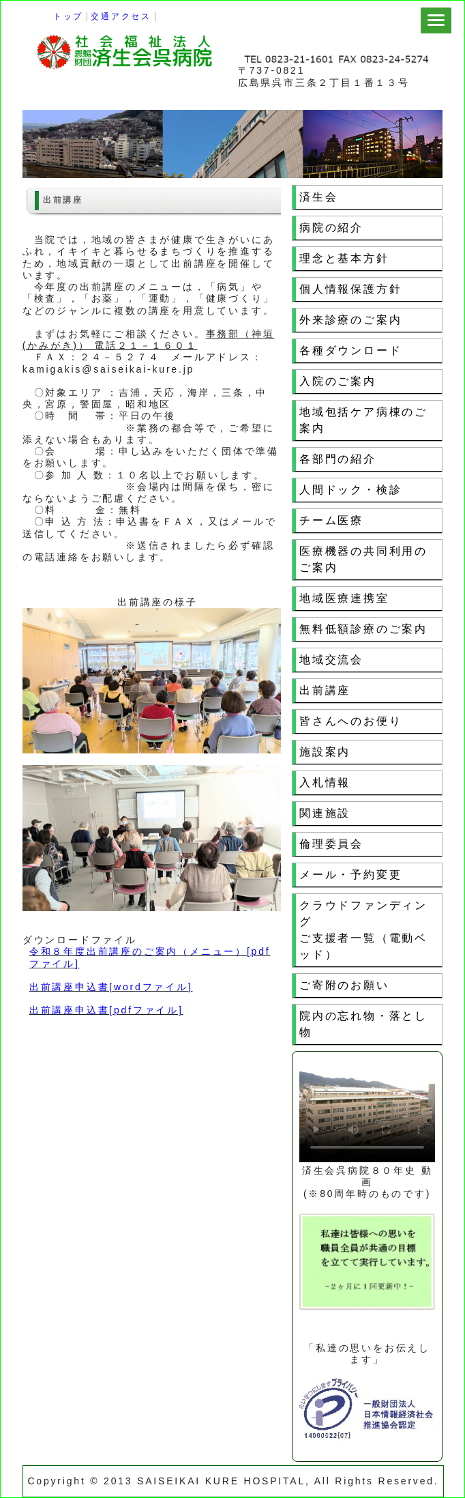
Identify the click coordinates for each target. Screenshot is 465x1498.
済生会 (318, 197)
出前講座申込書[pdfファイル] (106, 1010)
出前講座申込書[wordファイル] (111, 986)
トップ (68, 16)
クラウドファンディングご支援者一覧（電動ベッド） (363, 929)
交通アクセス (121, 16)
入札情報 (324, 782)
